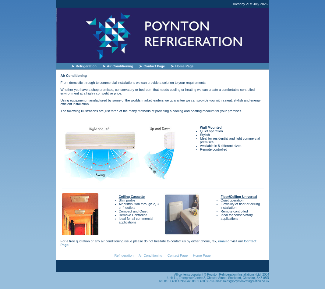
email (222, 241)
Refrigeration (86, 66)
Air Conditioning (120, 66)
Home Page (184, 66)
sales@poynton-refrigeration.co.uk (246, 281)
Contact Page (154, 66)
